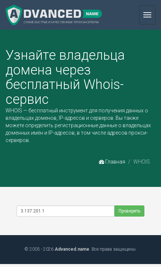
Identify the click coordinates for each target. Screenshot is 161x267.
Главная (112, 162)
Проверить (129, 211)
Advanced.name (72, 249)
